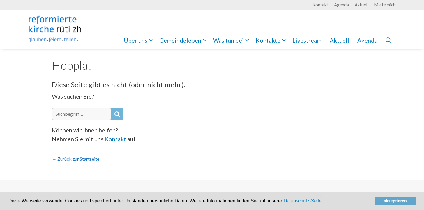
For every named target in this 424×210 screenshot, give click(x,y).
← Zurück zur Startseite (75, 159)
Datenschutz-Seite (303, 200)
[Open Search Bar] (388, 40)
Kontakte (272, 40)
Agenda (341, 4)
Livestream (306, 40)
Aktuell (361, 4)
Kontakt (320, 4)
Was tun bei (232, 40)
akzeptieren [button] (395, 201)
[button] (325, 201)
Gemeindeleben (184, 40)
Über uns (139, 40)
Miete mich (384, 4)
